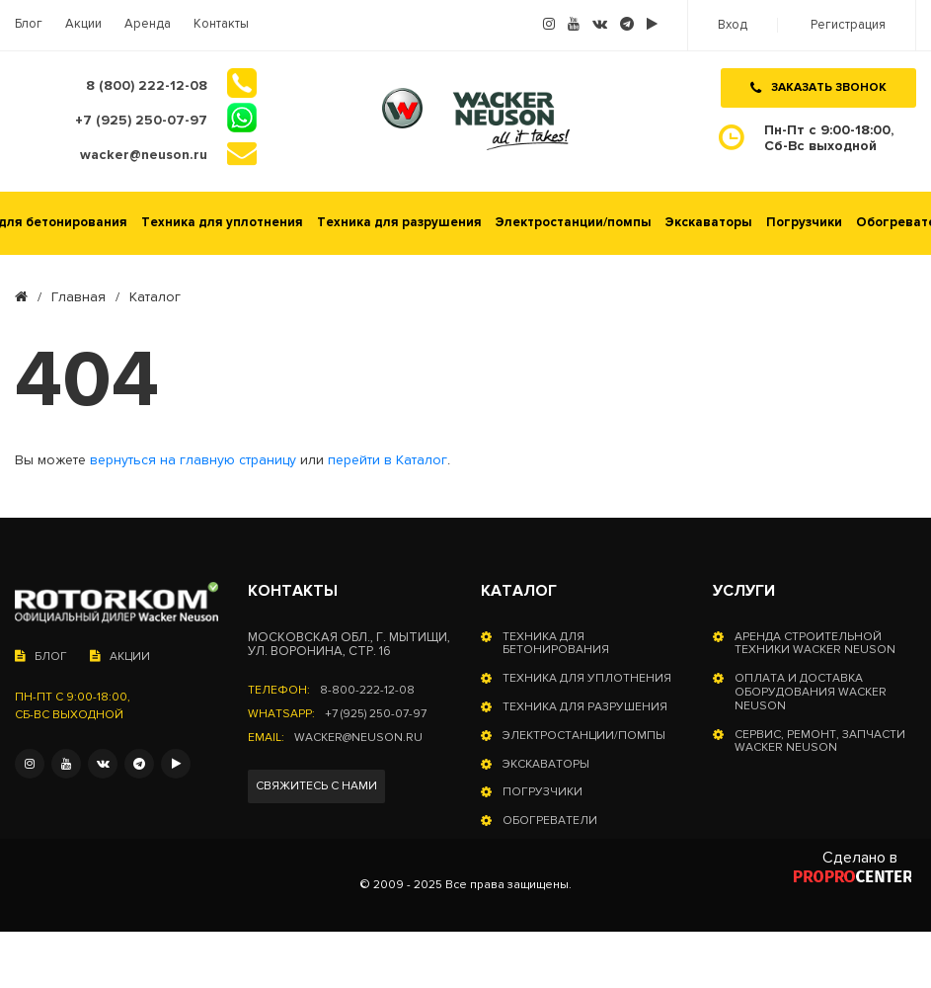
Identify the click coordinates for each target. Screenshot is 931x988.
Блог (28, 24)
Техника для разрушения (399, 222)
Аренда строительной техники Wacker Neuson (815, 644)
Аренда (147, 24)
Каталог (519, 591)
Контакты (221, 24)
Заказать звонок (818, 87)
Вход (732, 25)
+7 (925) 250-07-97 (376, 714)
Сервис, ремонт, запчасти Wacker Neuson (820, 742)
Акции (83, 24)
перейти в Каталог (387, 460)
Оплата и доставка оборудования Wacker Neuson (811, 692)
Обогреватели (550, 821)
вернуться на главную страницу (193, 460)
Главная (78, 297)
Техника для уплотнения (222, 222)
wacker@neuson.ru (358, 738)
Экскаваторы (708, 222)
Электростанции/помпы (574, 222)
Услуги (744, 591)
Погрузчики (804, 222)
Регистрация (848, 25)
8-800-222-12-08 (367, 691)
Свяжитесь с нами (316, 786)
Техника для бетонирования (556, 644)
